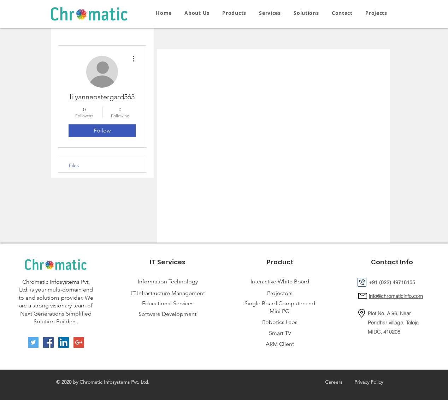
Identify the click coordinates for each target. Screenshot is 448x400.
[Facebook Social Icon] (48, 342)
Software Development (167, 314)
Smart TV (280, 333)
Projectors (280, 293)
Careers (333, 382)
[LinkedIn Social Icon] (63, 342)
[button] (234, 13)
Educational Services (168, 303)
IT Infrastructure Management (168, 293)
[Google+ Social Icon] (78, 342)
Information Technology (168, 281)
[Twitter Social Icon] (33, 342)
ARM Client (280, 344)
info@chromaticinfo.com (396, 296)
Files (74, 165)
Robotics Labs (279, 322)
